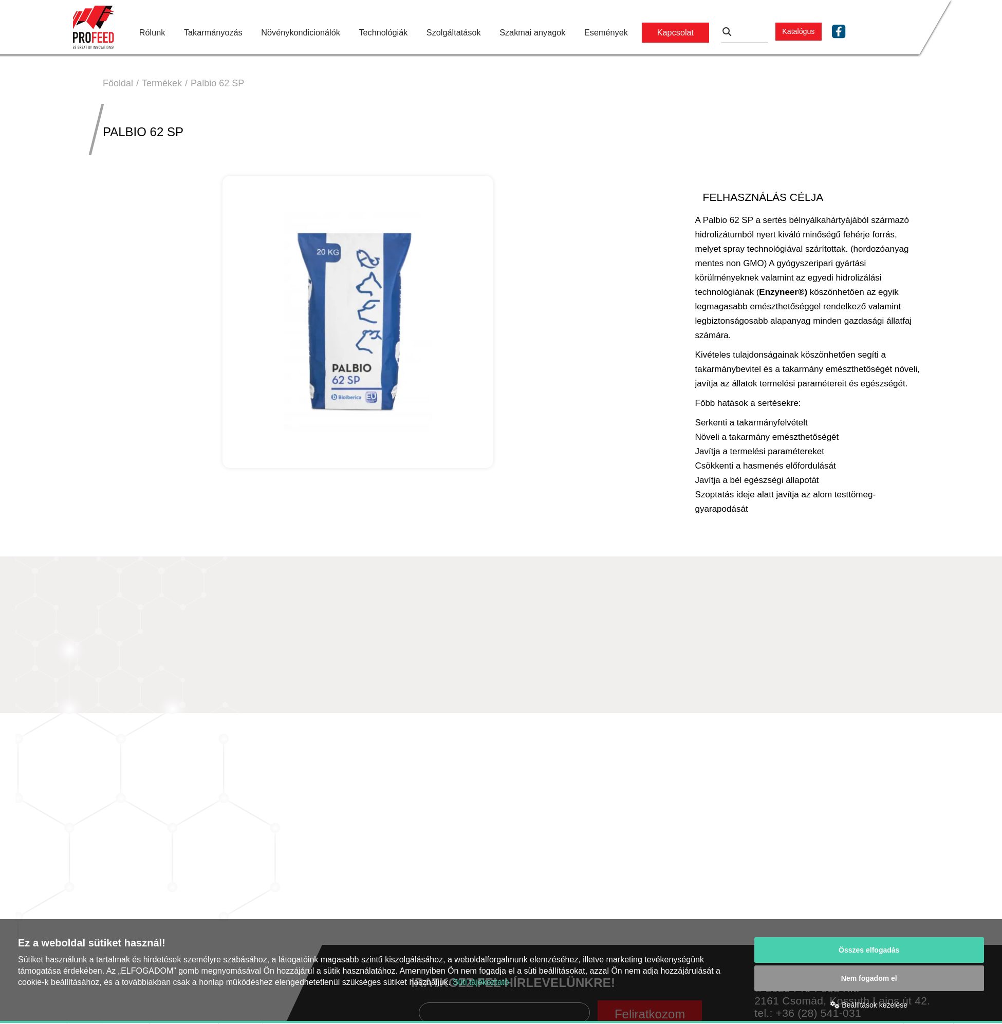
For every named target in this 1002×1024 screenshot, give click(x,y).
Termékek (162, 83)
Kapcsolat (675, 32)
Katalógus (798, 31)
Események (606, 32)
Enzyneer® (781, 292)
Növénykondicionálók (300, 32)
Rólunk (152, 32)
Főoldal (118, 83)
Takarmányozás (213, 32)
